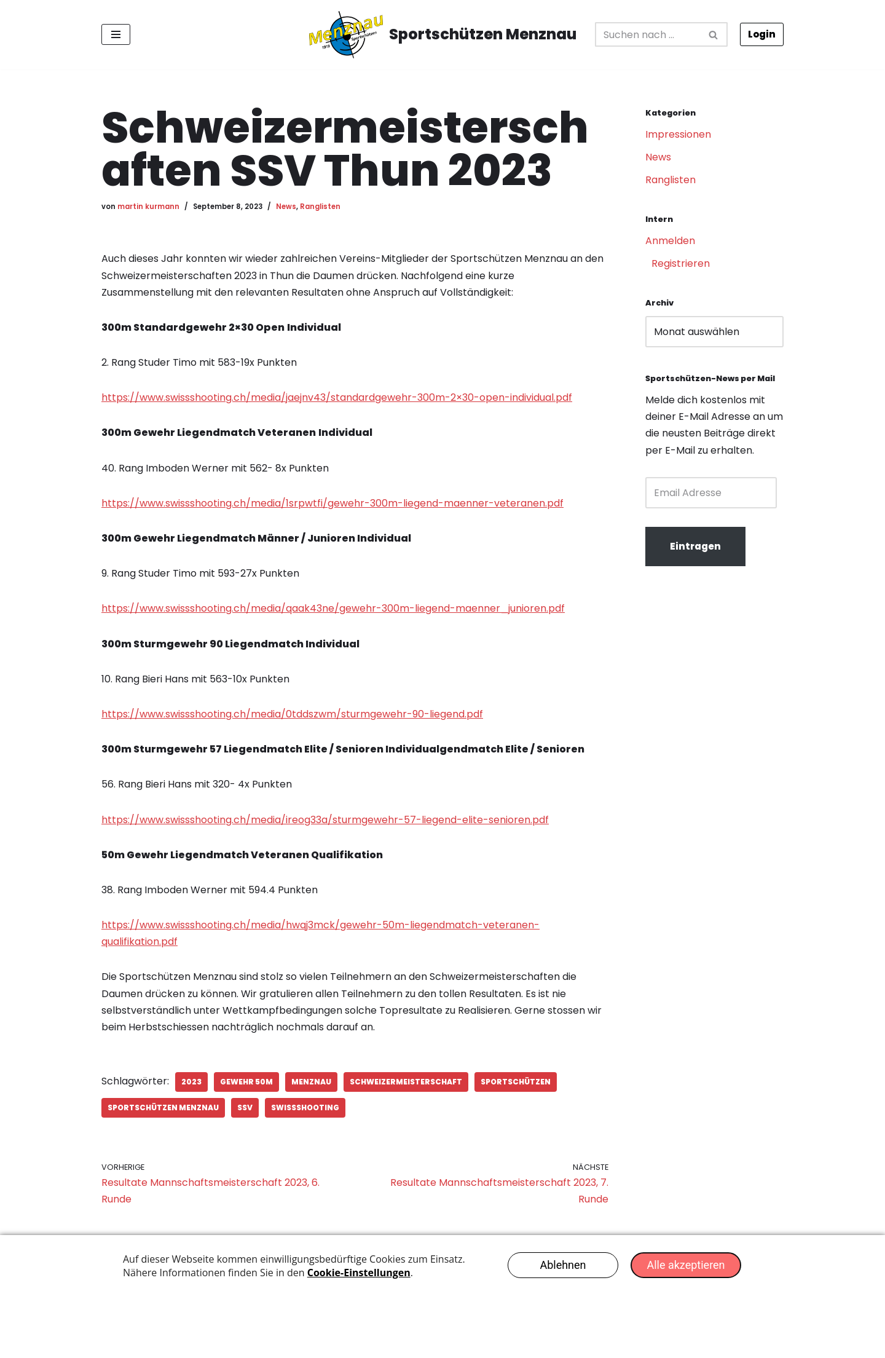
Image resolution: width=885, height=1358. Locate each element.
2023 (191, 1081)
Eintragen (695, 546)
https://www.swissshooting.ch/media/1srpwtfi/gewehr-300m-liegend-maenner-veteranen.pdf (332, 503)
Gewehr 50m (246, 1081)
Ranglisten (320, 206)
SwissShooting (305, 1107)
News (286, 206)
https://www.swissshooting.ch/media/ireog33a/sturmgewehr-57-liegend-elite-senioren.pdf (325, 820)
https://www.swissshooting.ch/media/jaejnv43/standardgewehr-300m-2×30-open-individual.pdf (336, 397)
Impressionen (678, 134)
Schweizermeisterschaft (406, 1081)
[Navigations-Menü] (115, 34)
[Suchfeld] (648, 34)
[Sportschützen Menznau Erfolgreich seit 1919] (442, 34)
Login (762, 34)
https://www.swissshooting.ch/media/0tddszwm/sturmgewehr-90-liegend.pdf (292, 714)
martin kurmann (148, 206)
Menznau (311, 1081)
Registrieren (680, 263)
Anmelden (670, 241)
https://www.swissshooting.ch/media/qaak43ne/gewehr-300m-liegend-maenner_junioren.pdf (333, 608)
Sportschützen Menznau (163, 1107)
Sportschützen (516, 1081)
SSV (245, 1107)
